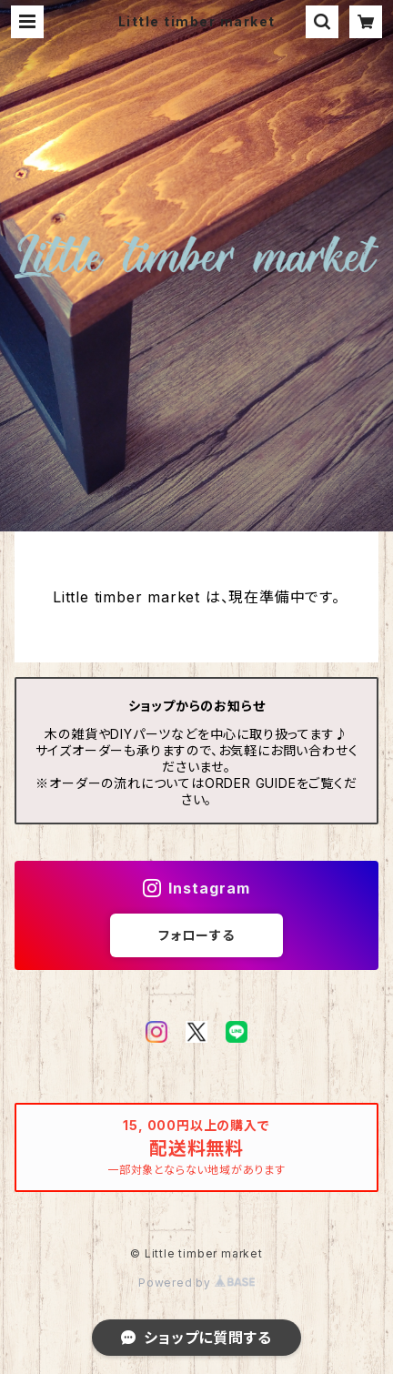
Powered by (196, 1282)
